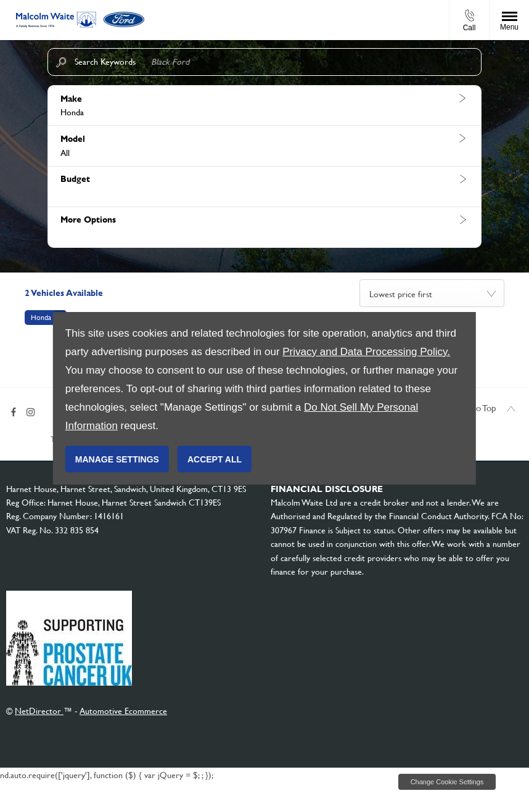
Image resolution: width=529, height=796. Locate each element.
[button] (264, 106)
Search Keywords (105, 62)
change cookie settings (447, 788)
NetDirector (39, 717)
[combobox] (431, 293)
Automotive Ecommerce (123, 717)
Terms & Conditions (39, 445)
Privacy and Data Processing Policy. (366, 352)
